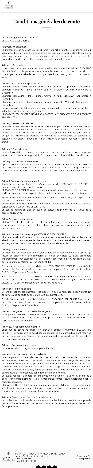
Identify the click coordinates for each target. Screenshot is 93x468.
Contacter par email (81, 459)
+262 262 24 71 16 (80, 456)
